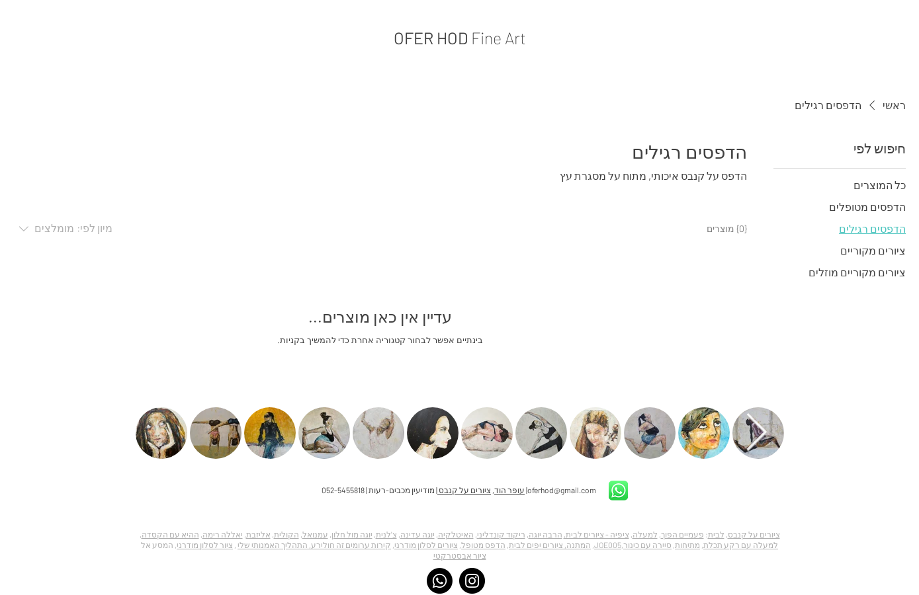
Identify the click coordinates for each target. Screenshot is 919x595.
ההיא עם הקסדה (170, 534)
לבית (716, 534)
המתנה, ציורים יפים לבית (550, 544)
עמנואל (315, 534)
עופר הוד (509, 490)
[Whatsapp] (440, 581)
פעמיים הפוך (682, 534)
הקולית (286, 534)
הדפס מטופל (483, 544)
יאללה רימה (222, 534)
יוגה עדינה (417, 534)
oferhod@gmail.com (561, 490)
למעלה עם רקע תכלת (740, 544)
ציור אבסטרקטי (459, 555)
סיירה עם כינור (647, 544)
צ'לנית (386, 534)
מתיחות (687, 544)
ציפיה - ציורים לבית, (596, 534)
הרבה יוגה (545, 534)
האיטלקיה (456, 534)
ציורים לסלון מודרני (426, 544)
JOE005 (607, 544)
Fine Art (498, 38)
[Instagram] (472, 581)
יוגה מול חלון (351, 534)
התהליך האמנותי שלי (273, 544)
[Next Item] (757, 433)
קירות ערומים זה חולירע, (349, 544)
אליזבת (258, 534)
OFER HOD (432, 38)
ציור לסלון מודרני (205, 544)
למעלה (645, 534)
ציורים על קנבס (464, 490)
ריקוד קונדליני (501, 534)
